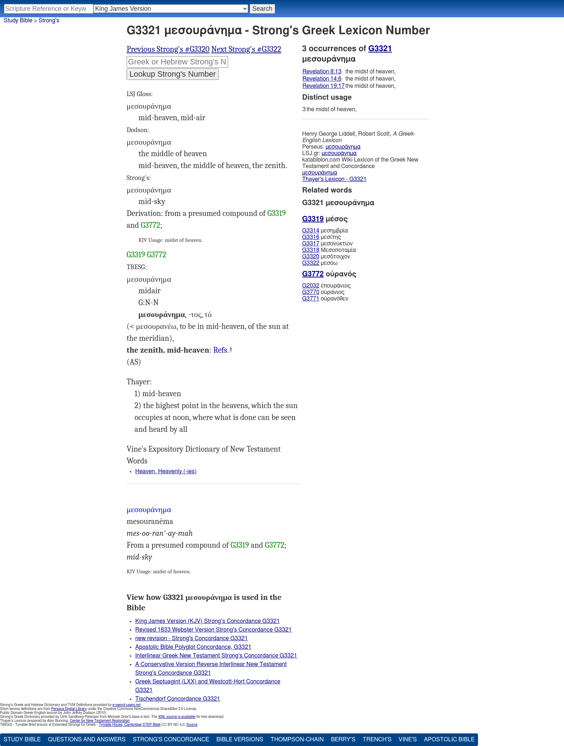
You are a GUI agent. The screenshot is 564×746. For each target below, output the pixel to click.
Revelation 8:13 (322, 71)
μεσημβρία (325, 231)
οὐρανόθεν (325, 299)
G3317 (310, 244)
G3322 (310, 263)
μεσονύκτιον (327, 244)
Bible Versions (239, 739)
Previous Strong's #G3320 (168, 49)
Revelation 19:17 (324, 86)
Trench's (377, 739)
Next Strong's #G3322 (246, 49)
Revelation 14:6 (322, 79)
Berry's (343, 739)
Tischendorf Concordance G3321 (177, 699)
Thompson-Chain (297, 739)
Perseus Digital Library (69, 709)
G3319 (276, 213)
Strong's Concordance (171, 739)
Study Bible (18, 20)
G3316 (310, 237)
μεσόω (319, 263)
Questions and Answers (87, 739)
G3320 (310, 256)
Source (191, 725)
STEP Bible (151, 725)
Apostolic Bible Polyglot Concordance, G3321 (193, 647)
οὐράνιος (323, 292)
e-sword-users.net (127, 705)
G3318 (310, 250)
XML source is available (176, 717)
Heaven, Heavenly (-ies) (166, 471)
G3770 (310, 292)
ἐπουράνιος (326, 286)
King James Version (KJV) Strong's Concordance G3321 (207, 621)
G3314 (310, 231)
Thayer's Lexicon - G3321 (334, 179)
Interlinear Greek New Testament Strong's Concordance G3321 (216, 656)
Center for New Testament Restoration (100, 721)
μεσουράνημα (343, 147)
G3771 (310, 299)
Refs (220, 350)
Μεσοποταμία (329, 250)
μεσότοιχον (326, 256)
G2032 (310, 286)
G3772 (150, 225)
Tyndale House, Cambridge (120, 725)
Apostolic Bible (449, 739)
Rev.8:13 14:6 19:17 (220, 350)
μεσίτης (321, 237)
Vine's (408, 739)
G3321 (380, 49)
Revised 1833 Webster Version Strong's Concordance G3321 (213, 630)
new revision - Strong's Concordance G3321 (191, 638)
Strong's (48, 20)
